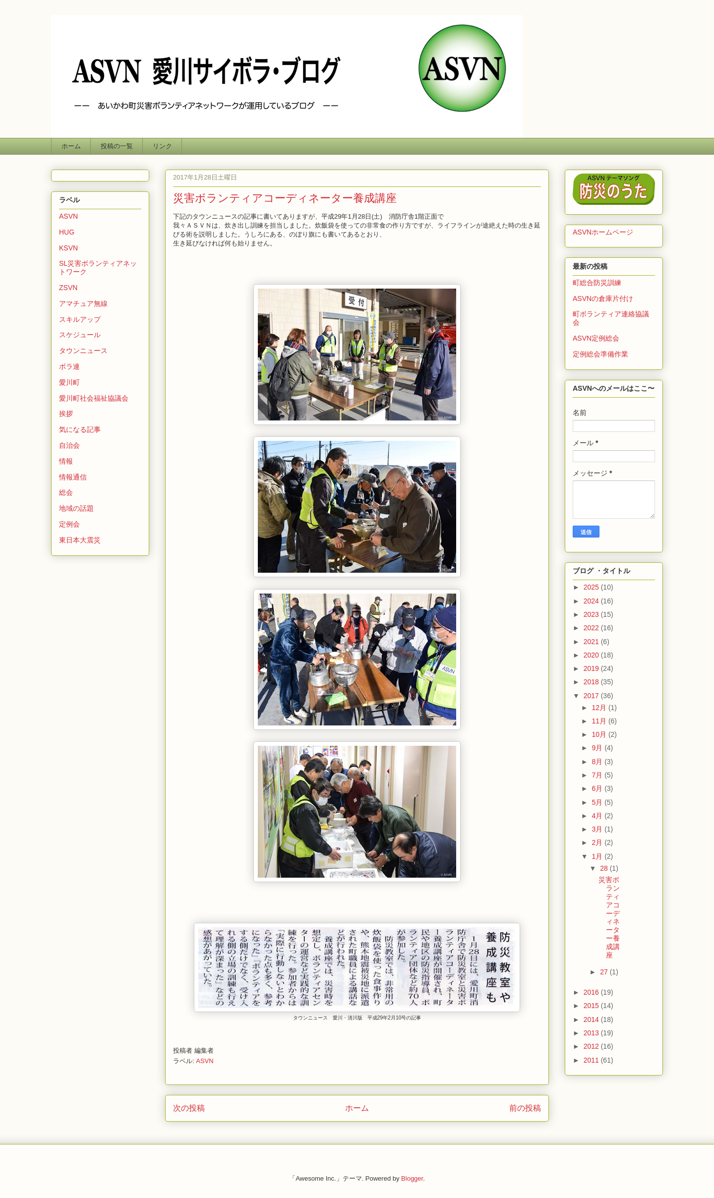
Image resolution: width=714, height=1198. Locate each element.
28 (604, 868)
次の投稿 (189, 1108)
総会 (66, 492)
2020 (592, 655)
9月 (598, 748)
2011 (592, 1060)
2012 (592, 1046)
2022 (592, 628)
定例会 (69, 524)
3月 (598, 829)
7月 (598, 775)
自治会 (69, 445)
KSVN (68, 248)
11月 (600, 721)
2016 (592, 992)
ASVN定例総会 (596, 338)
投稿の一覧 (117, 146)
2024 (592, 601)
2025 (592, 587)
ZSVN (68, 288)
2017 (592, 696)
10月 (600, 734)
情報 (66, 461)
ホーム (71, 146)
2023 (592, 614)
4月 (598, 816)
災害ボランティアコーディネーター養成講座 (609, 917)
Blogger (412, 1178)
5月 (598, 802)
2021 (592, 642)
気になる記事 (80, 429)
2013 (592, 1033)
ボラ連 (69, 366)
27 (604, 972)
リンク (162, 146)
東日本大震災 (80, 540)
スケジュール (80, 335)
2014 (592, 1019)
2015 (592, 1006)
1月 (598, 856)
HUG (66, 232)
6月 (598, 788)
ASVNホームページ (603, 232)
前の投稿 (525, 1108)
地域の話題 (76, 508)
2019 (592, 668)
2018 (592, 682)
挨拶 (66, 414)
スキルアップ (80, 319)
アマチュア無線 (83, 303)
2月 (598, 842)
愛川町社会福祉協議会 (93, 398)
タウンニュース (83, 351)
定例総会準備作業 (600, 354)
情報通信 (73, 477)
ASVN (204, 1061)
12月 (600, 708)
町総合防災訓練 (597, 283)
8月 (598, 762)
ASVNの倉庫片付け (603, 298)
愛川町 (69, 382)
